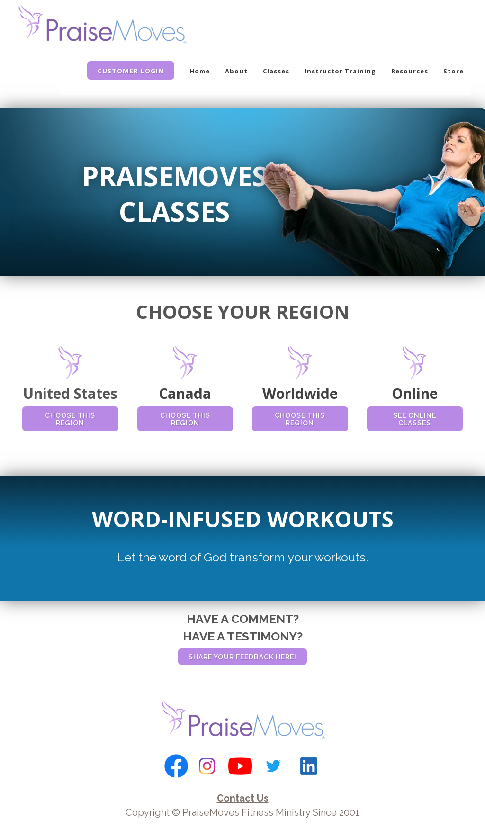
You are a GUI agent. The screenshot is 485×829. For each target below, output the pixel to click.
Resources (409, 71)
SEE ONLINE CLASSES (414, 419)
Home (199, 71)
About (236, 71)
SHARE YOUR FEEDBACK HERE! (242, 657)
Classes (276, 71)
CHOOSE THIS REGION (70, 419)
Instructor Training (340, 71)
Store (453, 71)
